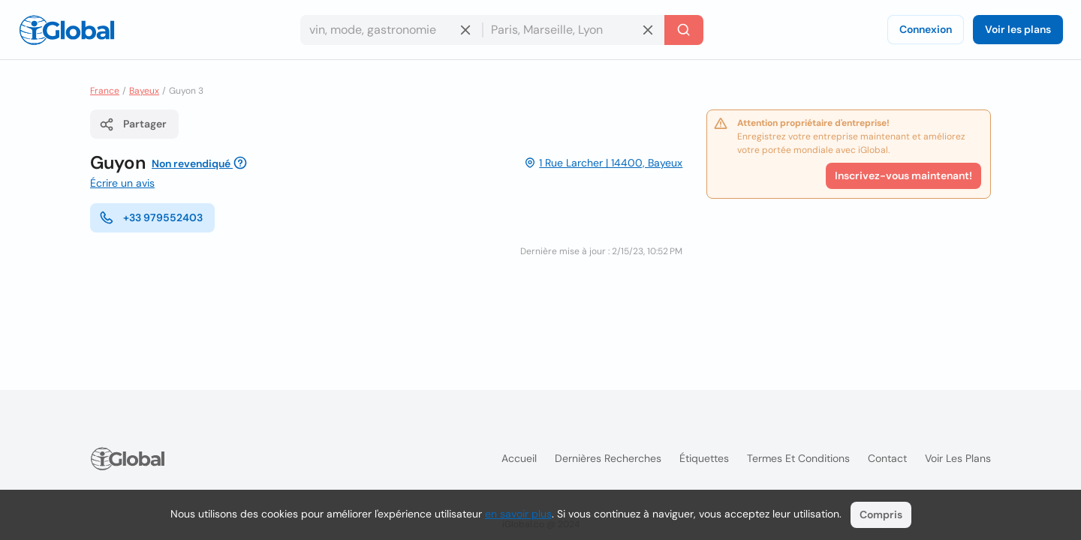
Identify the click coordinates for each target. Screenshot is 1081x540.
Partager (133, 124)
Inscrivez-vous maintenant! (903, 175)
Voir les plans (1018, 29)
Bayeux (144, 91)
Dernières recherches (608, 458)
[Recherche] (683, 30)
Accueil (519, 458)
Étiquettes (704, 458)
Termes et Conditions (798, 458)
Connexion (925, 29)
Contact (887, 458)
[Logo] (67, 30)
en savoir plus (518, 513)
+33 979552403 (151, 217)
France (104, 91)
